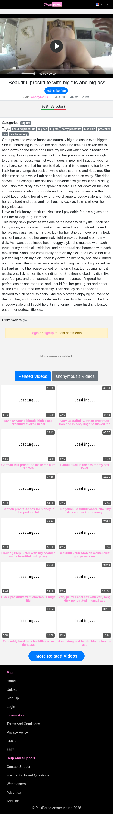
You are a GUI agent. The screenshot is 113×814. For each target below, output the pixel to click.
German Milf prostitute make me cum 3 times (28, 466)
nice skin (89, 129)
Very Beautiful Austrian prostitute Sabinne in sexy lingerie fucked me (84, 422)
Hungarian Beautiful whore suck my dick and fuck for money (85, 510)
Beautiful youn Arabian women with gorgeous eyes (85, 554)
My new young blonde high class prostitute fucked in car (28, 422)
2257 (10, 749)
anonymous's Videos (75, 376)
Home (11, 681)
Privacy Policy (17, 732)
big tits (54, 129)
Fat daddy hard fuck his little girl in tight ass (28, 643)
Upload (12, 689)
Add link (13, 801)
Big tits (25, 123)
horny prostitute (71, 129)
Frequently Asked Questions (28, 775)
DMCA (12, 741)
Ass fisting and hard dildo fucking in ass (84, 643)
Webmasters (16, 784)
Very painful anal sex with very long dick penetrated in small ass (85, 598)
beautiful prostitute (23, 129)
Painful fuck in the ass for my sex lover (84, 466)
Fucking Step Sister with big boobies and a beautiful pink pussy (28, 554)
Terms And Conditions (23, 724)
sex (5, 134)
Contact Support (19, 767)
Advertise (14, 792)
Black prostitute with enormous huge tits (28, 598)
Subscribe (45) (56, 90)
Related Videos (32, 376)
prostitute (104, 129)
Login (11, 707)
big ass (42, 129)
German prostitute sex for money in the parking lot (28, 510)
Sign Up (13, 698)
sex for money (19, 134)
